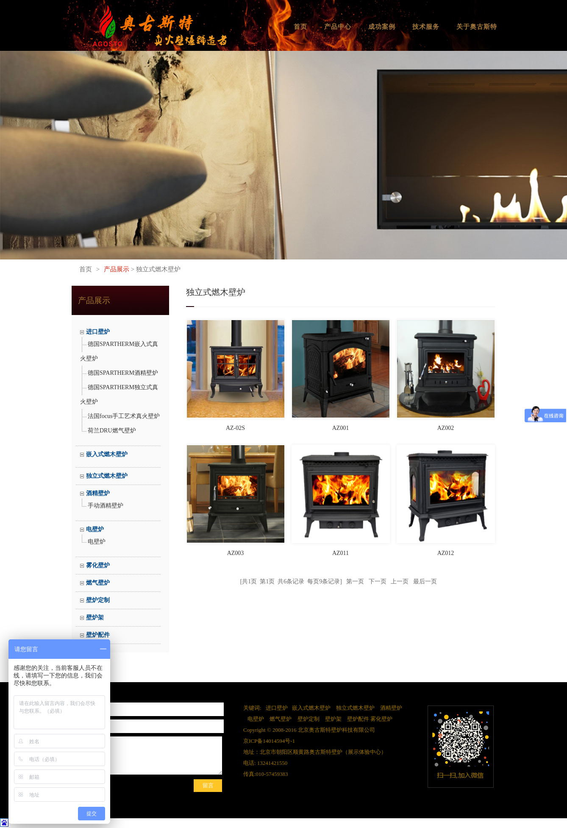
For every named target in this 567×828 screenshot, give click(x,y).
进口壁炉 (98, 332)
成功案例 (381, 26)
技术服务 (425, 26)
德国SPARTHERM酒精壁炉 (123, 373)
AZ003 (235, 553)
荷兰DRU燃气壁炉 (112, 430)
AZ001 (340, 428)
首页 (300, 26)
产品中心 (337, 26)
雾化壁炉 (98, 565)
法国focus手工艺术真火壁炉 (124, 416)
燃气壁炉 (98, 583)
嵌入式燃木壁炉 (107, 454)
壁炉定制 (98, 600)
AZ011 (340, 553)
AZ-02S (235, 428)
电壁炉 (95, 529)
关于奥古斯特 (476, 26)
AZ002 (445, 428)
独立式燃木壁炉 (107, 476)
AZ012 (445, 553)
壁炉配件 (98, 635)
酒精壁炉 (98, 493)
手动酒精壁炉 (105, 505)
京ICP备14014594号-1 (269, 741)
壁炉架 (95, 617)
